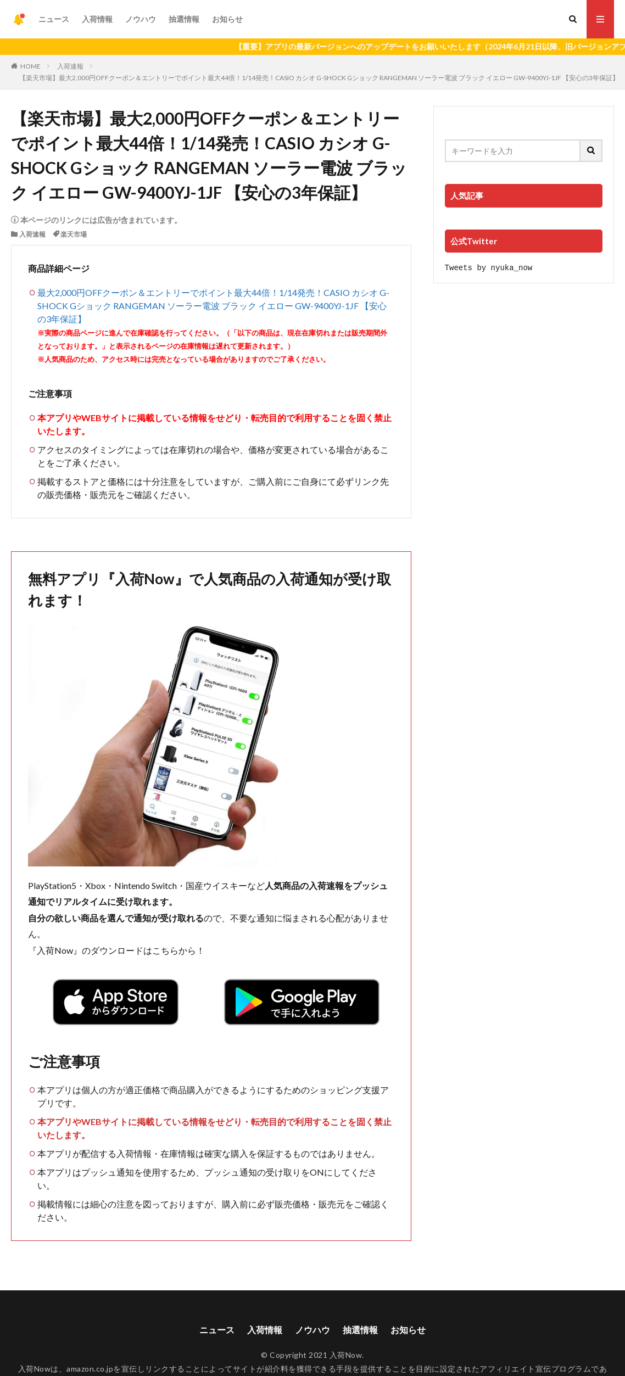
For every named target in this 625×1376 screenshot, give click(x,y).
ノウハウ (140, 19)
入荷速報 (70, 66)
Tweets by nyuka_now (489, 267)
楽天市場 (73, 234)
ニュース (53, 19)
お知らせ (227, 19)
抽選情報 (184, 19)
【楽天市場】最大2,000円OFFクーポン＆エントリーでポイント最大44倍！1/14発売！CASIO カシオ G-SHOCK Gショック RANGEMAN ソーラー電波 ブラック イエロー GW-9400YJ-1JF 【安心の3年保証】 (319, 78)
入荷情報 (97, 19)
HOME (30, 66)
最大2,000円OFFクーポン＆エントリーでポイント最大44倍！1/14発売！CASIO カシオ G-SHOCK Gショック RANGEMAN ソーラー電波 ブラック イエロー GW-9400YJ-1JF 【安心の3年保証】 (213, 305)
